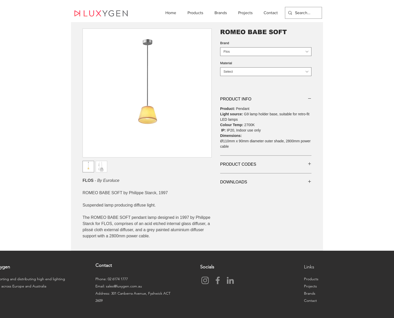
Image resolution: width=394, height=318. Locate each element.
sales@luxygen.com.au (124, 286)
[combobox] (265, 51)
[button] (197, 12)
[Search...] (303, 12)
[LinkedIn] (230, 280)
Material (226, 63)
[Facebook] (218, 280)
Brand (224, 43)
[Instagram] (205, 280)
